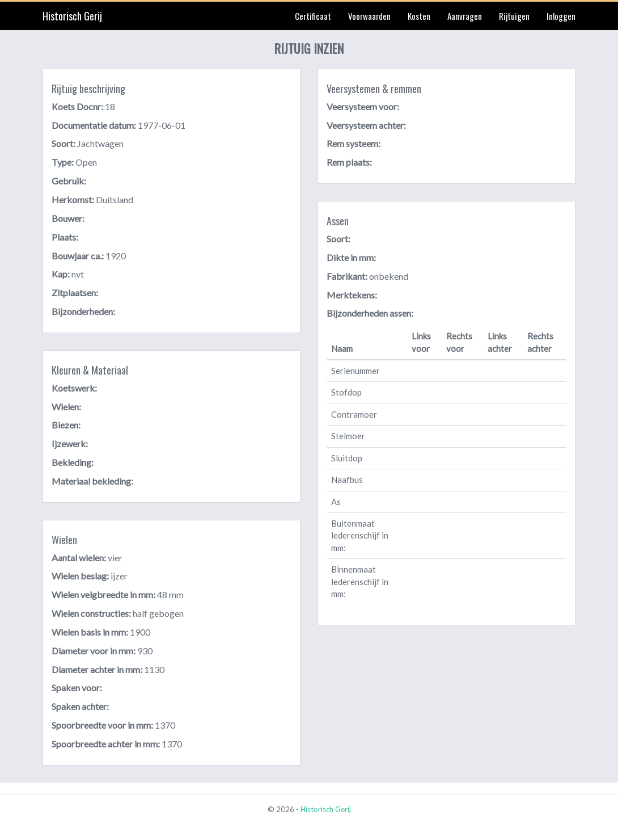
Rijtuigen (514, 16)
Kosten (419, 16)
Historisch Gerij (72, 16)
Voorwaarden (369, 16)
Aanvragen (464, 16)
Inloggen (561, 16)
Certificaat (313, 16)
